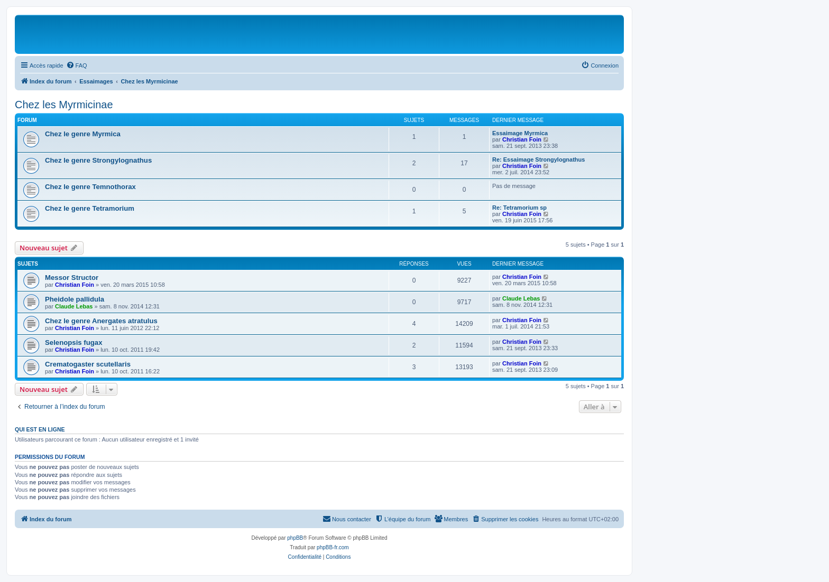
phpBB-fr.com (333, 547)
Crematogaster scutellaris (88, 364)
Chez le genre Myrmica (83, 134)
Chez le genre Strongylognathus (98, 160)
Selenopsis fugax (73, 342)
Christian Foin (521, 139)
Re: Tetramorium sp (519, 207)
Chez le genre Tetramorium (89, 208)
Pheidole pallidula (74, 299)
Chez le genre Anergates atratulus (101, 321)
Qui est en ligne (40, 429)
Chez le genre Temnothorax (90, 187)
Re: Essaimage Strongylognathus (538, 159)
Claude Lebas (74, 306)
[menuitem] (76, 65)
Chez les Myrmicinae (64, 104)
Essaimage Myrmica (520, 133)
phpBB (295, 538)
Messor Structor (71, 277)
